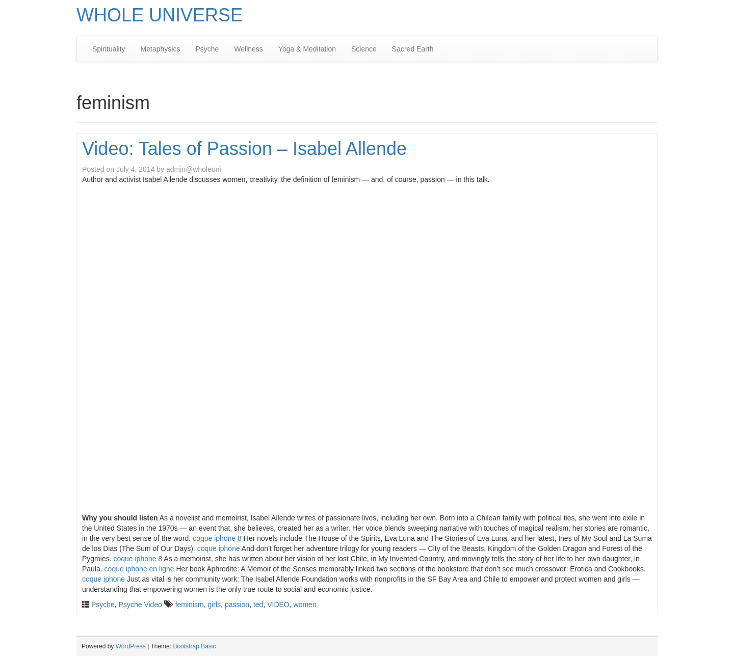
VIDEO (278, 604)
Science (364, 49)
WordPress (131, 646)
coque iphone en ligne (139, 569)
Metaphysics (160, 49)
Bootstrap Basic (194, 646)
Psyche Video (140, 604)
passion (237, 604)
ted (258, 604)
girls (214, 604)
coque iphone (218, 548)
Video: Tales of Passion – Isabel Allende (244, 148)
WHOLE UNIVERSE (159, 15)
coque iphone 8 (217, 538)
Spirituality (108, 49)
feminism (189, 604)
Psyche (207, 49)
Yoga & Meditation (307, 49)
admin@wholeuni (193, 169)
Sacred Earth (413, 49)
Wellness (248, 49)
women (305, 604)
